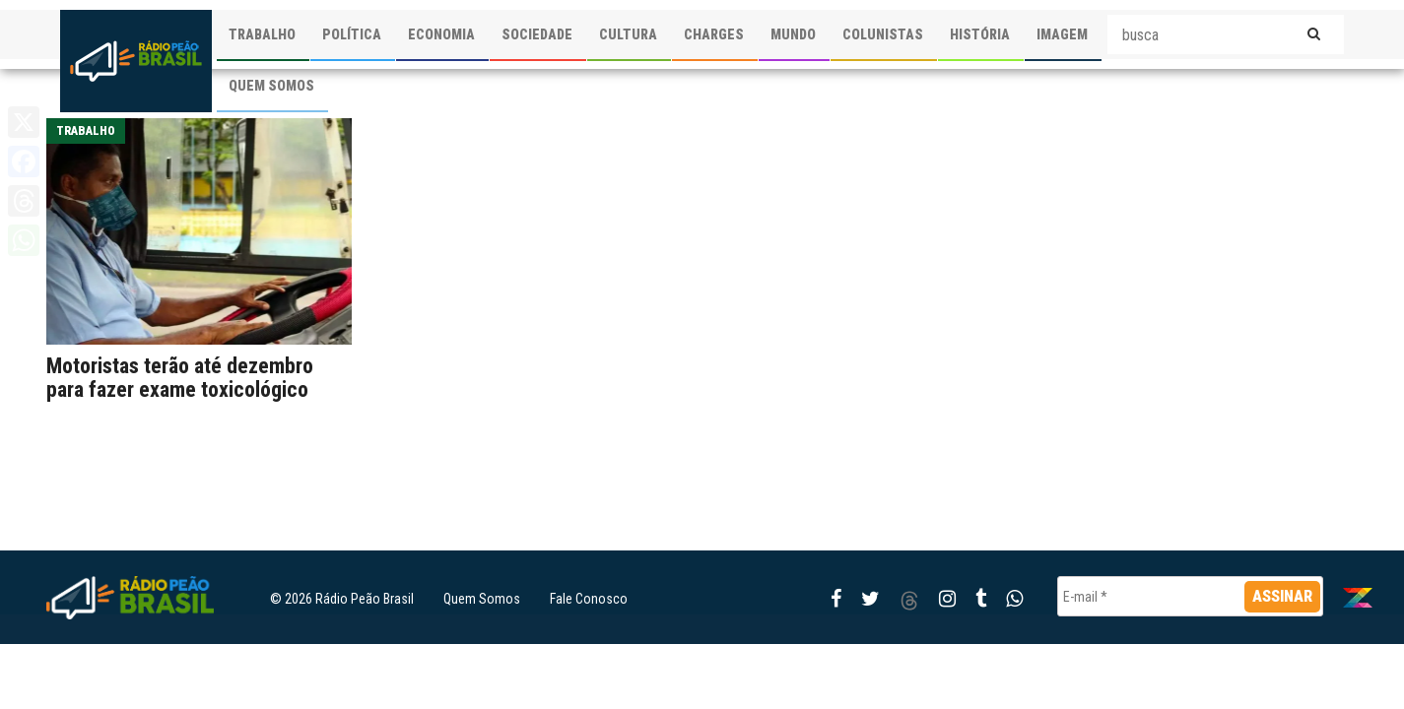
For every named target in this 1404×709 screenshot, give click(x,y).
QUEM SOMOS (271, 86)
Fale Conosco (589, 599)
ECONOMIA (441, 34)
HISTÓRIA (980, 34)
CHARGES (714, 34)
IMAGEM (1062, 34)
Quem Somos (481, 599)
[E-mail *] (1190, 596)
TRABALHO (262, 34)
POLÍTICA (351, 34)
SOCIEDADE (536, 34)
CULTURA (628, 34)
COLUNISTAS (882, 34)
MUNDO (793, 34)
